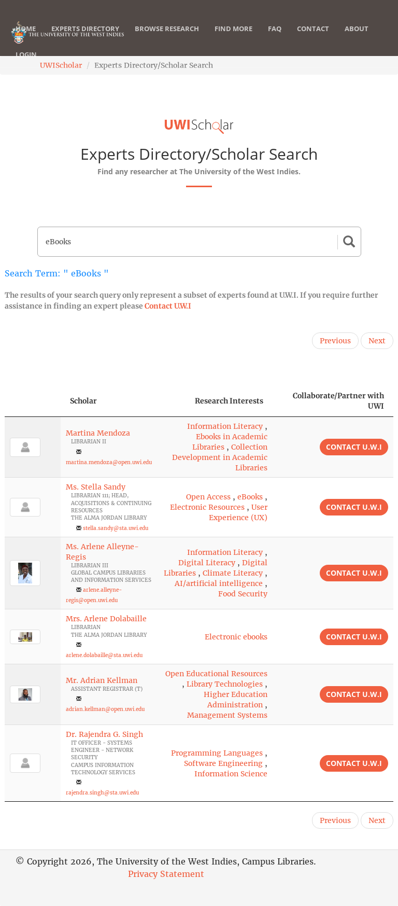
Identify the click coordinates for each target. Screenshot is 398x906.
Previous (335, 340)
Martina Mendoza (98, 433)
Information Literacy (225, 426)
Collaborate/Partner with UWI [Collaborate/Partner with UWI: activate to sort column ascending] (338, 401)
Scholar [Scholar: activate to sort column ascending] (83, 401)
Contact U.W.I (168, 306)
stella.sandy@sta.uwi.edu (115, 528)
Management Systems (227, 715)
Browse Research (167, 39)
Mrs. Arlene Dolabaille (106, 618)
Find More (233, 39)
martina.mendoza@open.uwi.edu (109, 462)
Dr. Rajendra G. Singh (104, 734)
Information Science (230, 773)
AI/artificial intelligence (219, 583)
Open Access (208, 496)
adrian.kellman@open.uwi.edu (105, 709)
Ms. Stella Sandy (95, 487)
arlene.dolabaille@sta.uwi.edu (104, 655)
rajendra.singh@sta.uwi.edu (102, 792)
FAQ (274, 39)
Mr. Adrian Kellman (101, 680)
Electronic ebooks (236, 637)
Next (377, 340)
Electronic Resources (207, 507)
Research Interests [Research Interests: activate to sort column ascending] (229, 401)
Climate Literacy (233, 573)
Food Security (242, 593)
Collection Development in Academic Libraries (219, 457)
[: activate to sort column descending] (33, 401)
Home (26, 39)
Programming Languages (217, 753)
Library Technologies (225, 684)
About (356, 39)
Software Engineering (223, 763)
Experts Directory (85, 39)
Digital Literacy (206, 562)
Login (26, 64)
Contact (313, 39)
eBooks (250, 496)
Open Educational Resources (216, 673)
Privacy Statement (166, 874)
